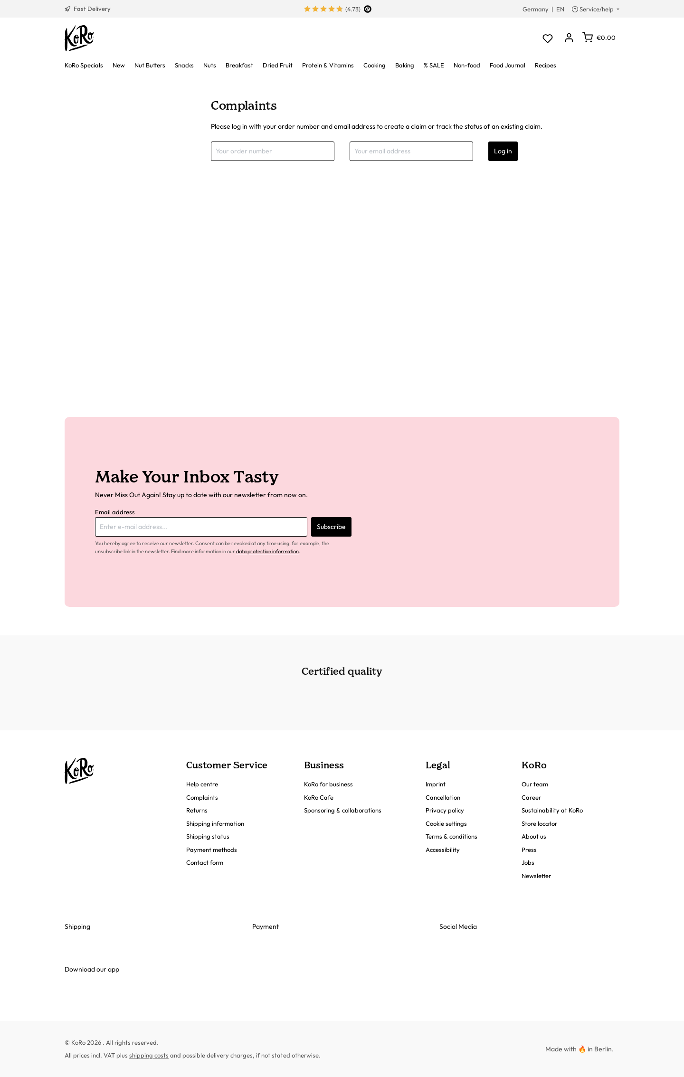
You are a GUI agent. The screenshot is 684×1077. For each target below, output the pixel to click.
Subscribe (331, 526)
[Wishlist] (547, 38)
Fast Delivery (88, 8)
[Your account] (569, 38)
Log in (503, 151)
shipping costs (149, 1055)
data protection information (267, 551)
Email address (115, 512)
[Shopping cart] (599, 37)
